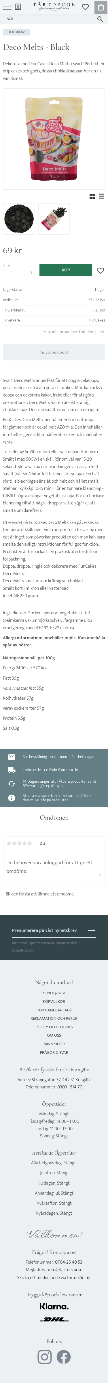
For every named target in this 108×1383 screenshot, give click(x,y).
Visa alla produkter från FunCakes (74, 331)
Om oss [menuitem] (54, 1035)
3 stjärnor (19, 843)
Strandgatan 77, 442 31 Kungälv (61, 1080)
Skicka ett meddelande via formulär (54, 1278)
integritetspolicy (22, 950)
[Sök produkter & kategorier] (48, 19)
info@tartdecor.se (65, 1270)
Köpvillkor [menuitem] (54, 1001)
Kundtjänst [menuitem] (54, 993)
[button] (7, 9)
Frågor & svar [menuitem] (54, 1052)
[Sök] (100, 19)
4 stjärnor (24, 843)
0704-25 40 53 (68, 1262)
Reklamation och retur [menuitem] (54, 1018)
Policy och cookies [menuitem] (54, 1027)
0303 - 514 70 (69, 1087)
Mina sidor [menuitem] (18, 6)
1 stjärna (9, 843)
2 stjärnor (14, 843)
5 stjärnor (29, 843)
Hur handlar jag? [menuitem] (54, 1010)
